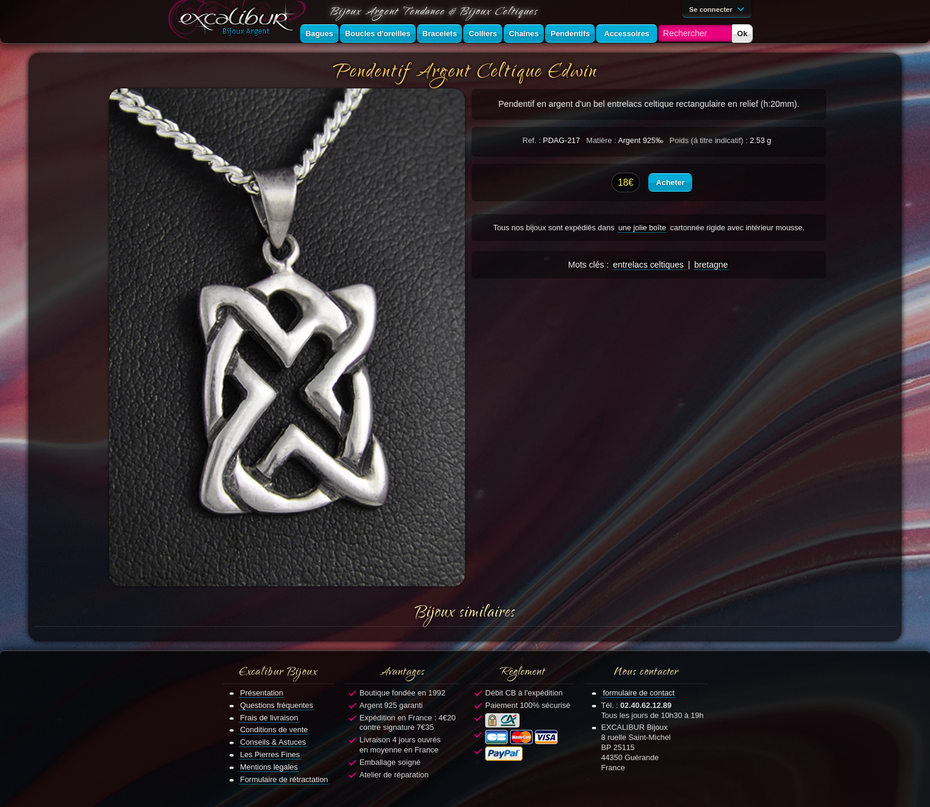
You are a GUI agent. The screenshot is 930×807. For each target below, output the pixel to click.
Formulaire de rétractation (284, 779)
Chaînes (524, 33)
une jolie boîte (643, 227)
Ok (742, 33)
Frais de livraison (269, 717)
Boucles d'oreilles (377, 33)
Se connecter (719, 8)
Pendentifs (570, 33)
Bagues (319, 33)
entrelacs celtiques (648, 264)
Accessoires (626, 33)
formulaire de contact (638, 692)
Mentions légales (269, 766)
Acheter (670, 182)
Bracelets (439, 33)
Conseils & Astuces (273, 742)
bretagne (711, 264)
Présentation (262, 692)
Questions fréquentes (276, 705)
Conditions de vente (274, 729)
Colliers (483, 33)
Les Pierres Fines (270, 754)
